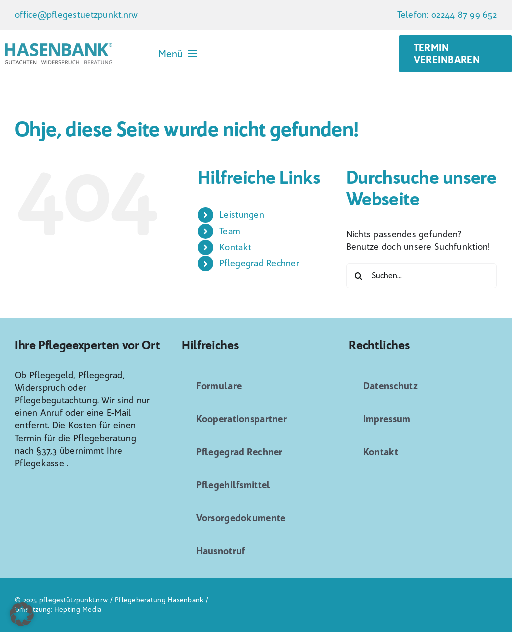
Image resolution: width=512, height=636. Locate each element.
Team (230, 231)
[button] (22, 614)
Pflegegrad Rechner (260, 263)
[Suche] (359, 275)
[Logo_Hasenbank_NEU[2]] (59, 47)
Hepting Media (78, 609)
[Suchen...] (421, 275)
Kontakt (236, 247)
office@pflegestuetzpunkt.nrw (76, 14)
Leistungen (242, 214)
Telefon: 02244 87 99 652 (447, 14)
